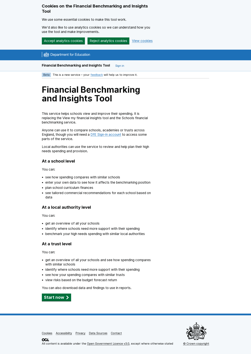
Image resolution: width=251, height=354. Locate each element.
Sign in (119, 65)
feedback (96, 74)
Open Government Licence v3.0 (108, 343)
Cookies (47, 333)
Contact (116, 333)
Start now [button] (56, 297)
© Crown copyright (196, 343)
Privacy (80, 333)
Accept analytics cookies (63, 41)
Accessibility (64, 333)
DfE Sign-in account (105, 135)
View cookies (142, 41)
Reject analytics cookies (108, 41)
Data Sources (98, 333)
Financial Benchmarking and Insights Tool (76, 65)
